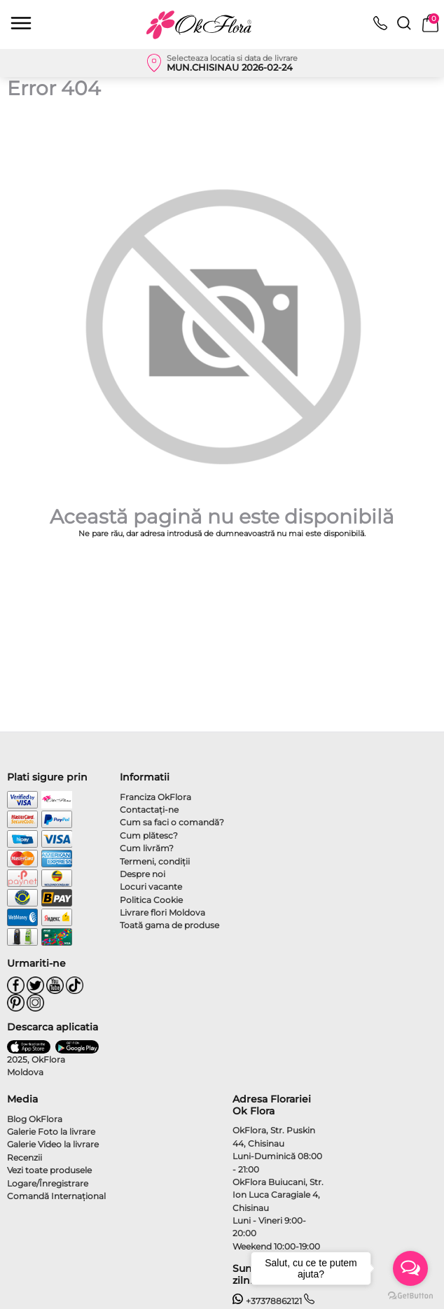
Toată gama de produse (169, 925)
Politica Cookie (151, 900)
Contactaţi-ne (149, 809)
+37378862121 (267, 1301)
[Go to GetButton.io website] (410, 1295)
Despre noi (142, 874)
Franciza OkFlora (155, 797)
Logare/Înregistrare (47, 1183)
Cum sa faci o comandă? (172, 822)
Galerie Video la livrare (53, 1144)
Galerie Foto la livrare (51, 1131)
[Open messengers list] (410, 1268)
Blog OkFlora (34, 1119)
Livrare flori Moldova (162, 912)
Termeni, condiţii (155, 861)
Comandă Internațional (56, 1196)
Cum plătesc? (149, 835)
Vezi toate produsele (49, 1170)
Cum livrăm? (147, 848)
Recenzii (24, 1157)
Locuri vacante (151, 886)
